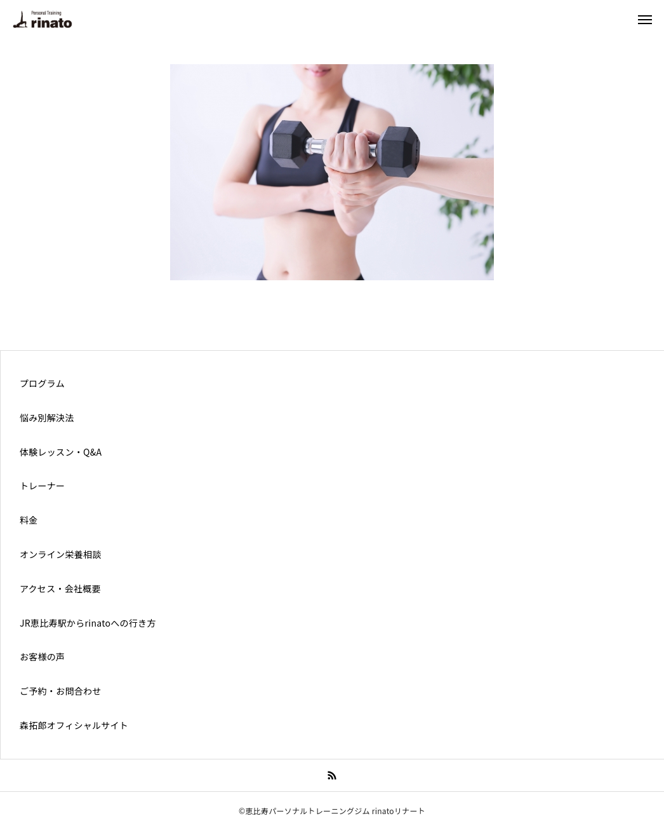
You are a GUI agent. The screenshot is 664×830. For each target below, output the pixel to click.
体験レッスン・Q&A (61, 452)
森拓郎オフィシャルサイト (74, 725)
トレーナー (42, 485)
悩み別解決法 (47, 417)
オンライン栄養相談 (61, 554)
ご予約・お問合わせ (61, 690)
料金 (29, 520)
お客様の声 (42, 656)
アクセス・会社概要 (60, 588)
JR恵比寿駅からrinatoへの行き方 (88, 622)
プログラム (42, 383)
